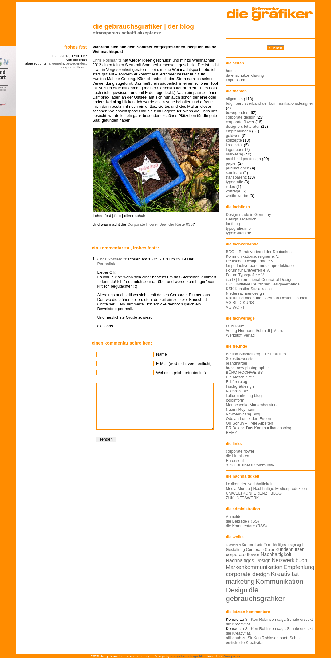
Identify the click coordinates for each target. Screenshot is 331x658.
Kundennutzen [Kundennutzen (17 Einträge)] (290, 549)
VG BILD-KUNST (241, 302)
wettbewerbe (237, 195)
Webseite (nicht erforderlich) (181, 372)
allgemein (56, 63)
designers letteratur (243, 126)
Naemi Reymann (240, 409)
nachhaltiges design (243, 158)
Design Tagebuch (241, 219)
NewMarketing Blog (243, 414)
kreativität (234, 145)
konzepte (234, 140)
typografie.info (238, 228)
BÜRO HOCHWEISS (244, 372)
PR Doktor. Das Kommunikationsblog (258, 428)
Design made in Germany (248, 214)
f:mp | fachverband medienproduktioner (260, 265)
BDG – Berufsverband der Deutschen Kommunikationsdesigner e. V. (259, 254)
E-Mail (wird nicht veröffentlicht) (183, 363)
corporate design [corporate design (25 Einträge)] (248, 574)
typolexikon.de (238, 233)
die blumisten (237, 456)
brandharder (237, 363)
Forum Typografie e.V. (245, 274)
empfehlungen (238, 131)
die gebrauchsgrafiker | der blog (143, 26)
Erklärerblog (236, 381)
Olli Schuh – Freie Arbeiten (249, 423)
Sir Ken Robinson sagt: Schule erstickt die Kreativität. (264, 640)
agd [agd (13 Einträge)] (300, 545)
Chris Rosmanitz (107, 60)
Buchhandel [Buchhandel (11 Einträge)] (233, 545)
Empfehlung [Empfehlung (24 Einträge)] (298, 567)
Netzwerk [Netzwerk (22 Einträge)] (283, 560)
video (230, 186)
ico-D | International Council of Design (259, 279)
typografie (234, 182)
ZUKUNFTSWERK (242, 497)
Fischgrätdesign (240, 386)
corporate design (241, 117)
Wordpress (231, 656)
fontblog (233, 223)
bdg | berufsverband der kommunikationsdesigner (269, 103)
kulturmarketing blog (244, 395)
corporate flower (74, 67)
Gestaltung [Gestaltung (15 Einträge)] (235, 549)
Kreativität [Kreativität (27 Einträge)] (285, 574)
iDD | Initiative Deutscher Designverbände (263, 284)
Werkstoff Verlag (240, 335)
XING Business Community (250, 465)
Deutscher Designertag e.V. (250, 261)
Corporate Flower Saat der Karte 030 (159, 224)
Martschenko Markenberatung (252, 404)
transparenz (236, 177)
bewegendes (76, 63)
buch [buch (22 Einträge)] (301, 560)
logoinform (235, 400)
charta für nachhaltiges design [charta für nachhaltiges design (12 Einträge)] (275, 545)
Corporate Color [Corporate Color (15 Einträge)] (260, 549)
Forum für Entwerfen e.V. (248, 270)
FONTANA (235, 326)
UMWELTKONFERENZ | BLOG (254, 493)
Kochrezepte (237, 391)
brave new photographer (247, 367)
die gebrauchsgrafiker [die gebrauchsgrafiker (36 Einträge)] (255, 594)
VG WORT (235, 307)
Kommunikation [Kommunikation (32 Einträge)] (279, 581)
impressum (235, 80)
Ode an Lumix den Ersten (248, 418)
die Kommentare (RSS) (246, 525)
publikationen (237, 168)
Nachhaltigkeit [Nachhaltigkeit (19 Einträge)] (276, 554)
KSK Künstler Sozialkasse (249, 288)
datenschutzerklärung (245, 75)
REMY (231, 432)
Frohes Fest (75, 47)
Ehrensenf (235, 460)
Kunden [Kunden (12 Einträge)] (247, 545)
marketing (234, 154)
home (231, 70)
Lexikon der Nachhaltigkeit (249, 484)
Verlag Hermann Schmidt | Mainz (255, 330)
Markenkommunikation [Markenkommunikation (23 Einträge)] (254, 567)
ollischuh (233, 638)
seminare (234, 172)
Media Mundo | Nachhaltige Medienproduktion (266, 488)
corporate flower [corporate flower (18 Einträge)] (243, 554)
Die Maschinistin (240, 377)
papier (231, 163)
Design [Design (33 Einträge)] (237, 590)
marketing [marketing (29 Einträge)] (240, 581)
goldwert (233, 135)
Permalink (106, 263)
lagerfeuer (235, 149)
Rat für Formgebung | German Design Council (266, 298)
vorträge (233, 191)
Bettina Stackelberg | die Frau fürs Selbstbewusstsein (256, 356)
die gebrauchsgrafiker (188, 656)
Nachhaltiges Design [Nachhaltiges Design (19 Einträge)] (248, 560)
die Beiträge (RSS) (242, 521)
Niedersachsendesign (245, 293)
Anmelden (235, 516)
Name (161, 354)
